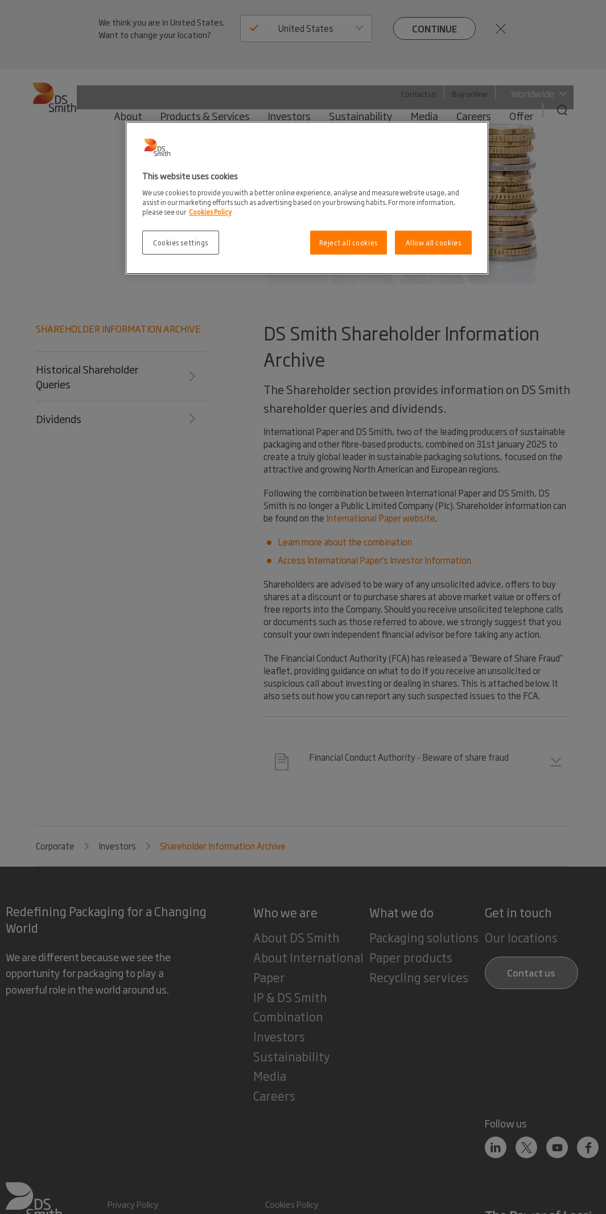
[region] (307, 197)
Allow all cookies (433, 242)
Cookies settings (180, 242)
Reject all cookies (348, 242)
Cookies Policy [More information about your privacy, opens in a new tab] (210, 211)
